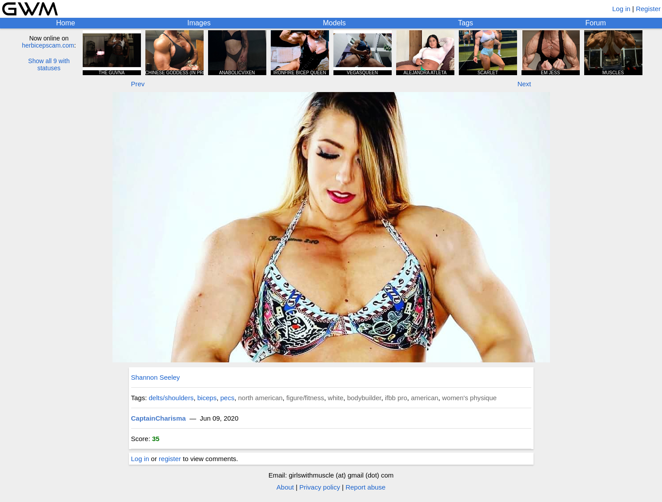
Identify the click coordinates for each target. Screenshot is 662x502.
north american (260, 398)
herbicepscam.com (48, 45)
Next (524, 84)
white (335, 398)
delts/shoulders (171, 398)
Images (198, 23)
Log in (621, 8)
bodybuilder (364, 398)
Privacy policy (319, 487)
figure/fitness (305, 398)
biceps (207, 398)
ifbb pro (396, 398)
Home (65, 23)
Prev (138, 84)
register (170, 458)
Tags (465, 23)
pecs (227, 398)
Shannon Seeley (155, 377)
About (285, 487)
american (424, 398)
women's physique (469, 398)
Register (648, 8)
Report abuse (365, 487)
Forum (596, 23)
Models (334, 23)
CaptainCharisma (158, 418)
